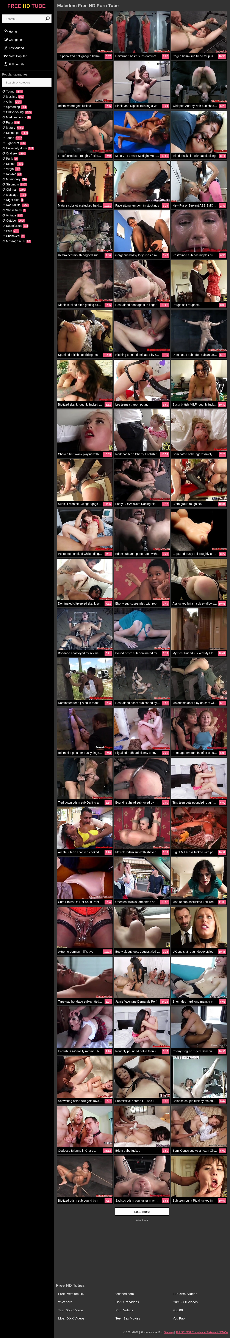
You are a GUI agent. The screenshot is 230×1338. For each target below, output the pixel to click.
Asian (12, 101)
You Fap (179, 1318)
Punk (10, 158)
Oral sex (14, 153)
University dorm (18, 148)
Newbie (12, 174)
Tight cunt (14, 143)
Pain (10, 231)
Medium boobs (16, 117)
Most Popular (15, 56)
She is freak (14, 210)
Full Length (13, 64)
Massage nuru (16, 241)
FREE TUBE (26, 6)
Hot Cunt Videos (127, 1302)
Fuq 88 (178, 1310)
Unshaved (13, 236)
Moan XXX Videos (71, 1318)
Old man (14, 189)
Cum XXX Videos (185, 1302)
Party (11, 122)
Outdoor (13, 220)
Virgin (11, 169)
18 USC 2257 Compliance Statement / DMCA (202, 1332)
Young (12, 91)
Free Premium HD (71, 1294)
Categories (13, 39)
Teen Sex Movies (128, 1318)
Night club (12, 200)
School (12, 163)
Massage (14, 194)
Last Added (13, 47)
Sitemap (169, 1332)
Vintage (12, 215)
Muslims (13, 96)
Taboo (12, 138)
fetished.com (125, 1294)
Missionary (14, 179)
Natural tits (15, 205)
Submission (15, 225)
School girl (15, 132)
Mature (13, 127)
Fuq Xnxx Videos (185, 1294)
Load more (142, 1211)
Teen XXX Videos (70, 1310)
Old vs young (17, 112)
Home (10, 31)
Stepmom (14, 184)
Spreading (14, 107)
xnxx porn (65, 1302)
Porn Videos (124, 1310)
